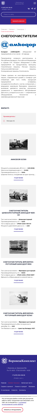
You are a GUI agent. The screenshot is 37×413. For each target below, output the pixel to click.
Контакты (22, 390)
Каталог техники (14, 383)
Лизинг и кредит (21, 386)
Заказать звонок (18, 21)
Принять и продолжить (12, 409)
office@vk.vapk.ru (6, 9)
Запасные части (26, 383)
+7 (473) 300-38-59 (6, 7)
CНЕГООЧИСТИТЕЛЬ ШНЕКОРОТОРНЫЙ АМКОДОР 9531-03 (18, 213)
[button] (35, 3)
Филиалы (32, 386)
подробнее (18, 178)
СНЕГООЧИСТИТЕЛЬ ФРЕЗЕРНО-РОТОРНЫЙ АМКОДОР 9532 (18, 263)
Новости (14, 390)
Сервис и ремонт (7, 386)
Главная (3, 383)
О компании (5, 390)
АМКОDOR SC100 (18, 159)
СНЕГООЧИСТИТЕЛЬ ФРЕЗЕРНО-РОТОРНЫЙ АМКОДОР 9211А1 (18, 314)
